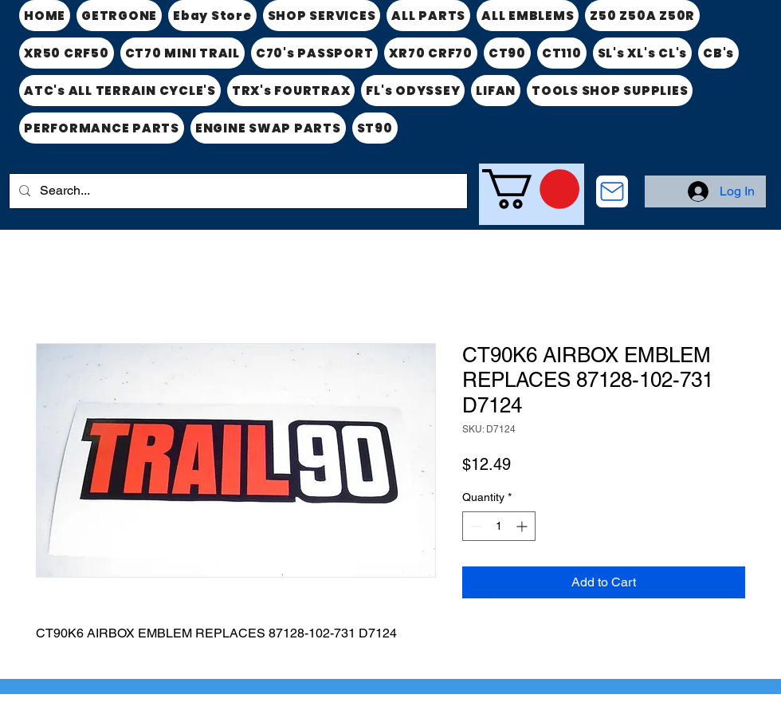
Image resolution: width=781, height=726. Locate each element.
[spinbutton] (499, 526)
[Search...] (237, 191)
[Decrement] (475, 526)
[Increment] (523, 526)
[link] (530, 189)
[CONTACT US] (612, 191)
